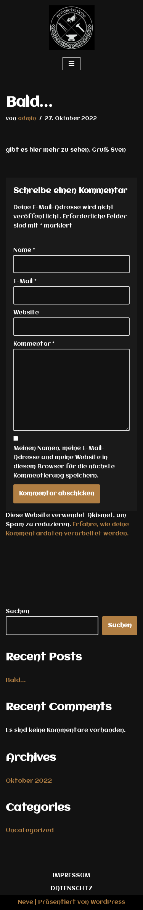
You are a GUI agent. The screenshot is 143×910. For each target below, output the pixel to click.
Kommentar (34, 344)
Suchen (17, 612)
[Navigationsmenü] (71, 63)
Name (24, 250)
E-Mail (25, 282)
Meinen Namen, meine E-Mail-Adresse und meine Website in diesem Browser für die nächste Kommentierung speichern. (64, 462)
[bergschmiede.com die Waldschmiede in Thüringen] (72, 27)
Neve (25, 902)
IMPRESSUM (71, 876)
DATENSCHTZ (72, 889)
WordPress (107, 902)
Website (26, 313)
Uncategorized (30, 831)
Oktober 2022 (29, 781)
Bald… (16, 681)
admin (27, 119)
